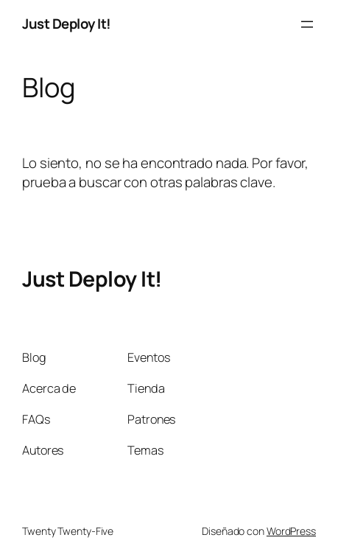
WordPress (291, 531)
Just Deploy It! (66, 23)
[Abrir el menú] (307, 24)
